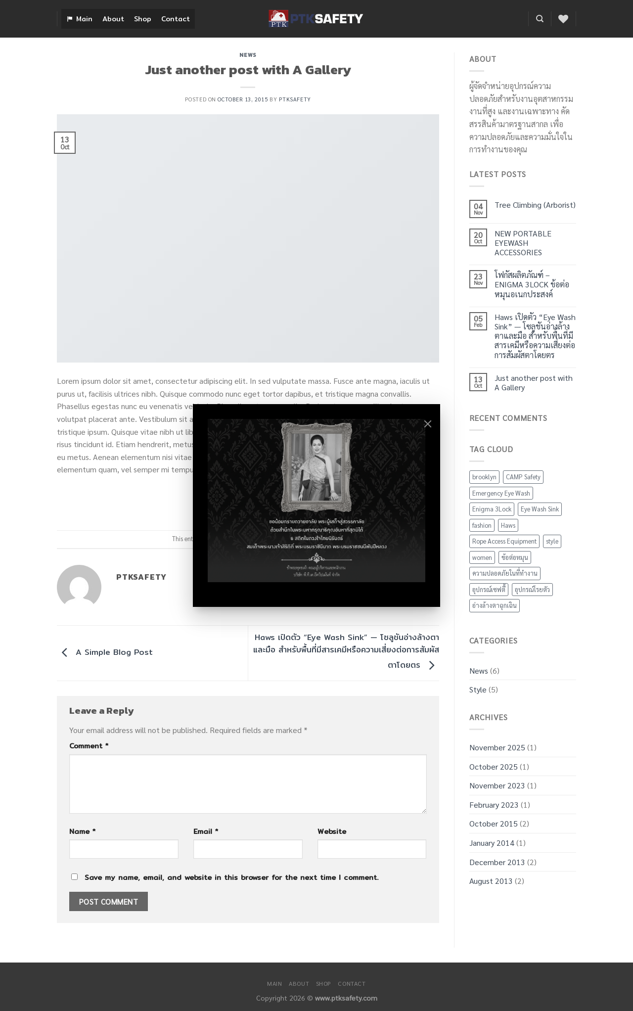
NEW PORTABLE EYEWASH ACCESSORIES (523, 243)
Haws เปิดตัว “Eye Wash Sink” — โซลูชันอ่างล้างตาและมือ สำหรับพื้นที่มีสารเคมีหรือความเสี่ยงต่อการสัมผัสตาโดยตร (346, 651)
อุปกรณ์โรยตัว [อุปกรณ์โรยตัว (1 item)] (532, 589)
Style (478, 689)
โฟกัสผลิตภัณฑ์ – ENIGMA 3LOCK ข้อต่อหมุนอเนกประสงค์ (532, 284)
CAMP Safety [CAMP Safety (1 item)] (523, 476)
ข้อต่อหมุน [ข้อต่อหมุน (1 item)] (514, 557)
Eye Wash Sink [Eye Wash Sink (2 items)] (540, 509)
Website (331, 831)
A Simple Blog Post (105, 652)
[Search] (539, 18)
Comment (88, 745)
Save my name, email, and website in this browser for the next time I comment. (231, 877)
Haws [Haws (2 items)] (508, 525)
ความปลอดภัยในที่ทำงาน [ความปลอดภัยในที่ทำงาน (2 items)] (505, 573)
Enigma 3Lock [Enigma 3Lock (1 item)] (491, 509)
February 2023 (494, 804)
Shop (142, 18)
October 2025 (493, 766)
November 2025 (497, 747)
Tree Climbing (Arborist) (535, 204)
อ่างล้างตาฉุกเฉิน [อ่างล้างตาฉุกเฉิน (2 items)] (494, 605)
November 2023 (497, 785)
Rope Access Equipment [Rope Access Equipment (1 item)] (504, 541)
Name (82, 831)
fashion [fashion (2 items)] (482, 525)
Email (205, 831)
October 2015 (493, 823)
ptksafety (295, 99)
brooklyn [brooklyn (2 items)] (484, 476)
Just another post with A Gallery (534, 382)
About (113, 18)
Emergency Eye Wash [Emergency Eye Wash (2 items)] (501, 493)
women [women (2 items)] (482, 557)
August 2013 (491, 880)
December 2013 (497, 862)
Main (84, 18)
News (248, 55)
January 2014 (491, 842)
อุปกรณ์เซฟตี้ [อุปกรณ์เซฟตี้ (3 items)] (488, 589)
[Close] (427, 424)
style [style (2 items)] (552, 541)
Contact (175, 18)
